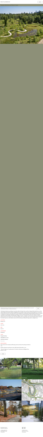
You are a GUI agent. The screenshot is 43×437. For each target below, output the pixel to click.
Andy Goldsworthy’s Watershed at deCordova (9, 420)
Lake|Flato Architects (4, 339)
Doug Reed (3, 332)
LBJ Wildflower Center (5, 337)
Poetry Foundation (25, 420)
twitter (22, 428)
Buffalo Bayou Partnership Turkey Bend (29, 399)
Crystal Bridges (3, 399)
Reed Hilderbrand (5, 1)
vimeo (24, 428)
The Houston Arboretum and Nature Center (8, 311)
